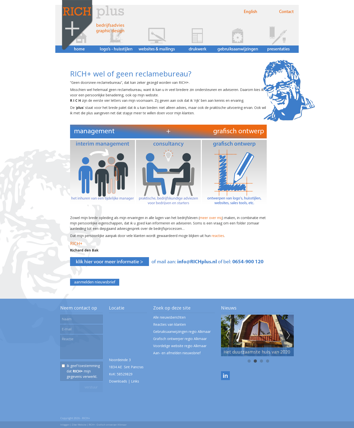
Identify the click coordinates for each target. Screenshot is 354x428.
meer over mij (211, 217)
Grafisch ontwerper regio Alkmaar (180, 338)
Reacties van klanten (169, 324)
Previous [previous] (227, 335)
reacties (218, 235)
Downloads (118, 381)
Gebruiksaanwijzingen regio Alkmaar (182, 331)
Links (135, 381)
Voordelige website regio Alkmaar (179, 345)
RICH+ (76, 243)
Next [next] (288, 335)
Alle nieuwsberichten (169, 317)
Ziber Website (79, 424)
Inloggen (65, 424)
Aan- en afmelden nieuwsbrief (177, 353)
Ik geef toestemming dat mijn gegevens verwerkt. (83, 371)
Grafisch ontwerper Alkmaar (112, 424)
